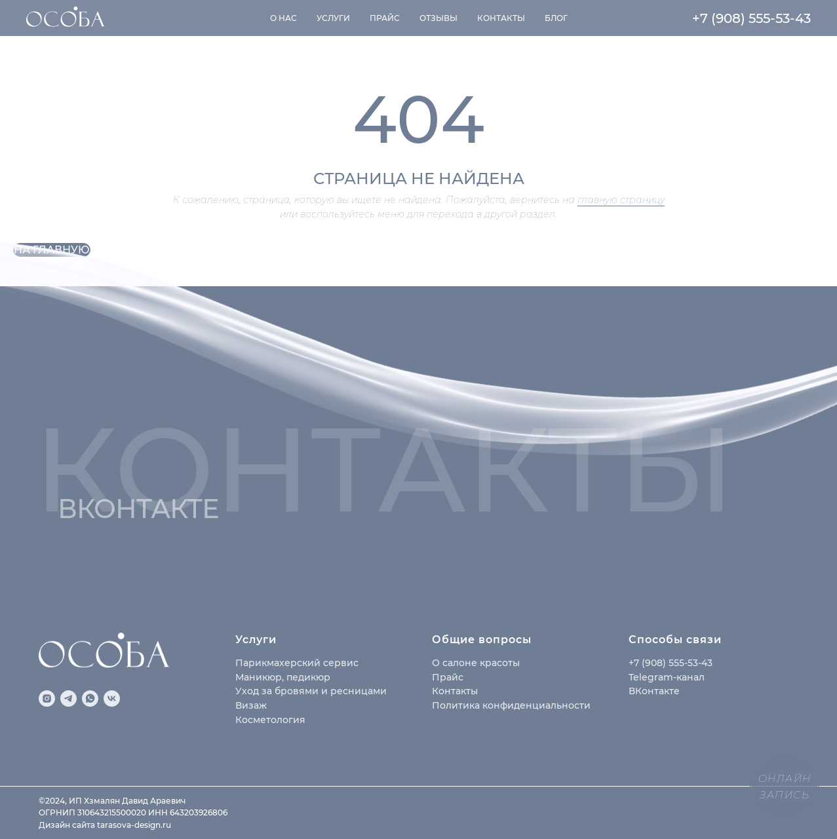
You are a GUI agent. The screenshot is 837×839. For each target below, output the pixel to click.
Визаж (251, 705)
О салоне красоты (476, 663)
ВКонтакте (654, 691)
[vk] (112, 698)
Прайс (385, 18)
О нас (283, 18)
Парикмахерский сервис (297, 663)
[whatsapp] (90, 698)
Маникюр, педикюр (282, 677)
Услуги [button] (333, 18)
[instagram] (47, 698)
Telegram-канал (667, 677)
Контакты (501, 18)
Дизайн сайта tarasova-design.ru (105, 825)
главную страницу (621, 200)
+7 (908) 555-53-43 (751, 18)
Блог (556, 18)
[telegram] (68, 698)
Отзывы (438, 18)
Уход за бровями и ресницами (311, 691)
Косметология (270, 720)
